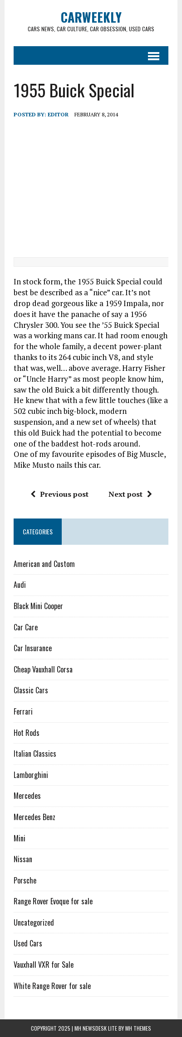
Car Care (26, 627)
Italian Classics (35, 753)
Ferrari (23, 711)
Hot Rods (26, 732)
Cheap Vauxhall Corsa (43, 669)
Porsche (25, 880)
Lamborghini (31, 774)
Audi (20, 584)
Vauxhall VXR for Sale (44, 964)
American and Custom (44, 563)
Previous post (59, 494)
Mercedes (27, 795)
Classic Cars (31, 690)
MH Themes (138, 1028)
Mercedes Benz (34, 816)
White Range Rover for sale (52, 985)
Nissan (23, 859)
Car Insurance (33, 648)
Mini (19, 838)
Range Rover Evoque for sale (53, 901)
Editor (58, 114)
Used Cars (28, 943)
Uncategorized (34, 922)
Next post (130, 494)
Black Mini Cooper (38, 605)
